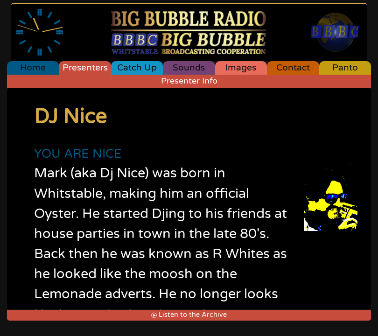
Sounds (189, 67)
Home (33, 67)
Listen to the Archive (188, 315)
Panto (345, 67)
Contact (293, 67)
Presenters (85, 67)
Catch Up (137, 67)
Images (240, 67)
